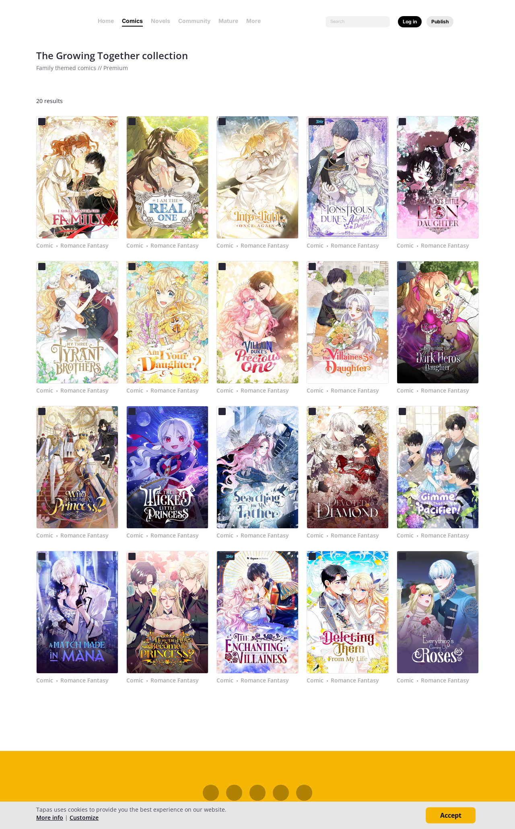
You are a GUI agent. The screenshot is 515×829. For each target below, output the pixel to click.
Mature (228, 20)
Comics (132, 20)
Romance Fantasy (84, 245)
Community (194, 20)
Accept (450, 815)
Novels (160, 20)
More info (49, 817)
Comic (44, 245)
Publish (440, 22)
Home (106, 20)
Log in (410, 22)
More (256, 20)
